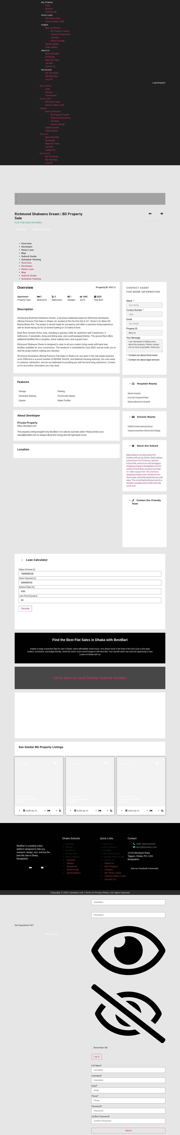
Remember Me (99, 1047)
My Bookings (51, 76)
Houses (49, 8)
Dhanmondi (71, 853)
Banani (69, 847)
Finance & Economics (61, 34)
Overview (26, 243)
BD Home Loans (53, 18)
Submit (128, 1130)
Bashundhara (72, 856)
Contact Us (50, 66)
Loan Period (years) (28, 596)
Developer (27, 247)
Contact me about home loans (143, 355)
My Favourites (52, 73)
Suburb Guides (52, 44)
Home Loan (27, 250)
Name (129, 301)
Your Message (133, 338)
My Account (46, 70)
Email (129, 319)
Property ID (131, 329)
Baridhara (71, 850)
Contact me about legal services (144, 360)
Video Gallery (51, 47)
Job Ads (49, 63)
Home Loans (47, 15)
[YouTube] (163, 214)
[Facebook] (139, 214)
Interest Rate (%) (26, 587)
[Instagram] (145, 214)
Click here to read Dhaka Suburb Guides (90, 677)
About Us (45, 50)
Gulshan (70, 843)
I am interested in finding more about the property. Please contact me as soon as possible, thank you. (144, 345)
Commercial (50, 12)
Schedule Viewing (31, 259)
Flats (47, 5)
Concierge (50, 57)
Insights (44, 25)
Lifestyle (55, 37)
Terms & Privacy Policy (97, 892)
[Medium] (151, 214)
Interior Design (58, 41)
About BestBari (52, 53)
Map (23, 253)
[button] (79, 82)
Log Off (48, 79)
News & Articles (52, 28)
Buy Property (47, 2)
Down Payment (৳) (27, 578)
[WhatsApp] (157, 214)
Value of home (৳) (27, 569)
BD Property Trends (60, 31)
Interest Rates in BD (54, 21)
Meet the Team (52, 60)
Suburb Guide (29, 256)
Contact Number (134, 310)
